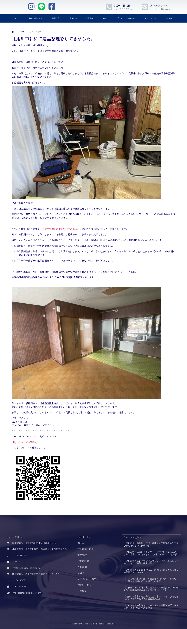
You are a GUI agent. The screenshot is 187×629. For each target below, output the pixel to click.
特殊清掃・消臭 (35, 18)
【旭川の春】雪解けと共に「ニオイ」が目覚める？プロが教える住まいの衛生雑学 (151, 544)
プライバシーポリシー (126, 18)
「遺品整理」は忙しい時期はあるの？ (62, 229)
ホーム (17, 18)
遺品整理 (55, 18)
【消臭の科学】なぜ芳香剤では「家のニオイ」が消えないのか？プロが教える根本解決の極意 (151, 597)
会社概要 (168, 18)
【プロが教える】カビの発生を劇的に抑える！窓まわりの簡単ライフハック (151, 571)
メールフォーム (159, 5)
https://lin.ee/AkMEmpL (25, 442)
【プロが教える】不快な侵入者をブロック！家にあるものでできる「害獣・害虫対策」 (151, 562)
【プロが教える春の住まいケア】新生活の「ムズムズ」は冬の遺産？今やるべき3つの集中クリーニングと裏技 (151, 553)
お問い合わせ (150, 18)
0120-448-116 (122, 5)
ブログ (105, 18)
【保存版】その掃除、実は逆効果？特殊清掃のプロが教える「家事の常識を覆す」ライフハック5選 (151, 588)
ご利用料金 (72, 18)
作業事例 (90, 18)
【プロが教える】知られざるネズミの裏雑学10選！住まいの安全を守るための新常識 (151, 606)
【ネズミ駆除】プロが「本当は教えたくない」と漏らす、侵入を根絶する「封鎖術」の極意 (150, 579)
